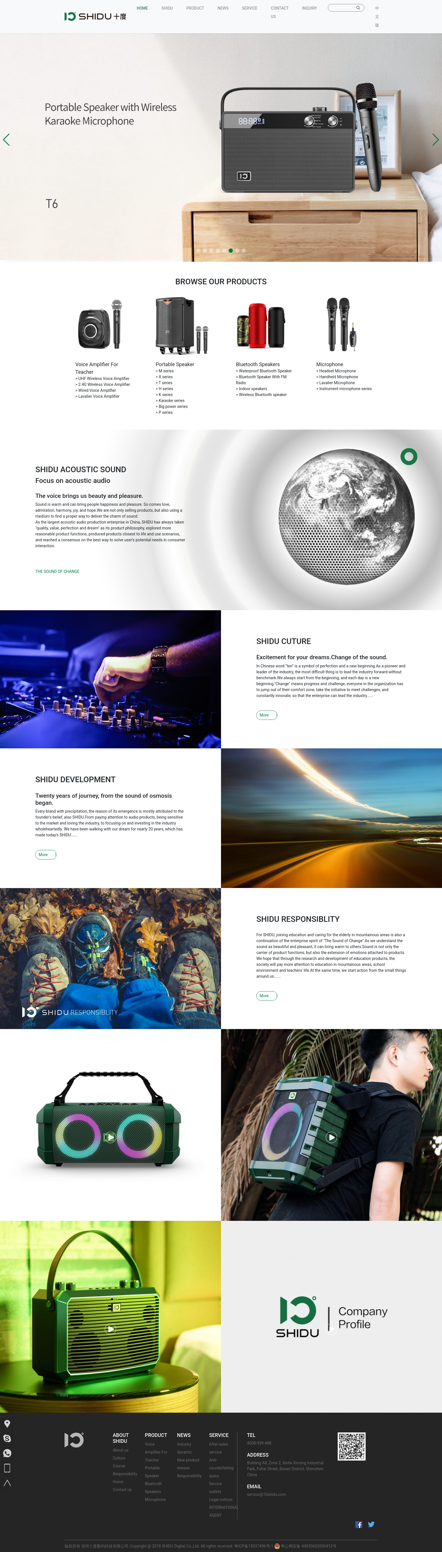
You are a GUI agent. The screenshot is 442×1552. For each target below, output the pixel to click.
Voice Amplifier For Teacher (156, 1452)
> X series (164, 377)
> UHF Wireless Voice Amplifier (102, 378)
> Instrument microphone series (344, 388)
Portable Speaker (175, 364)
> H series (164, 388)
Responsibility (125, 1474)
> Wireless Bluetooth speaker (261, 394)
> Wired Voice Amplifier (95, 390)
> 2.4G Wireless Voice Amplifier (102, 384)
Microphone (329, 364)
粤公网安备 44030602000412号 (305, 1546)
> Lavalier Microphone (335, 383)
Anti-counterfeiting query (221, 1468)
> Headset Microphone (336, 371)
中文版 (377, 16)
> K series (164, 394)
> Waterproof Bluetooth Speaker (264, 371)
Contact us (122, 1489)
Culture (119, 1458)
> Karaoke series (170, 400)
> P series (164, 412)
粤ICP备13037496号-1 (253, 1546)
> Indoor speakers (251, 388)
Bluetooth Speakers (258, 364)
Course (119, 1466)
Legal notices (221, 1499)
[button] (6, 139)
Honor (118, 1482)
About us (121, 1450)
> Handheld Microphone (337, 377)
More (264, 715)
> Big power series (172, 406)
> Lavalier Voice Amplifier (97, 396)
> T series (164, 383)
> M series (165, 371)
